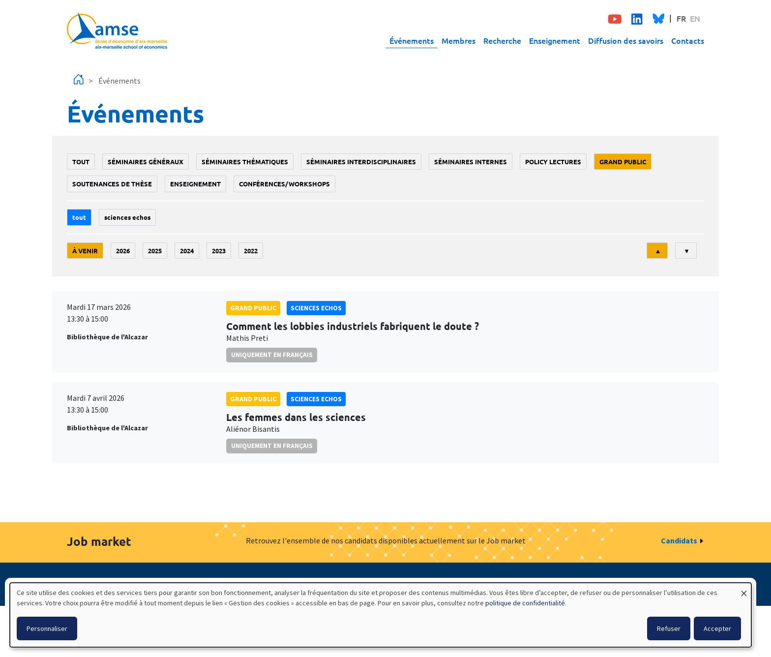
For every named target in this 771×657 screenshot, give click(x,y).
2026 (123, 250)
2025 (155, 250)
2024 (187, 250)
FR (681, 18)
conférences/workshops (284, 183)
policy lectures (553, 161)
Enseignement (554, 40)
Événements (411, 40)
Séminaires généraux (145, 161)
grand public (622, 161)
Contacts (687, 40)
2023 (219, 250)
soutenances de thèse (112, 183)
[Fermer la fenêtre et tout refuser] (744, 589)
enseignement (195, 183)
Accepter (717, 628)
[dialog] (380, 615)
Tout (80, 161)
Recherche (502, 40)
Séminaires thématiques (245, 161)
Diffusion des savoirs (625, 40)
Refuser (669, 628)
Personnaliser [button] (47, 628)
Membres (458, 40)
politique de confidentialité (525, 602)
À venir (85, 250)
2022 (251, 250)
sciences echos (127, 217)
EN (695, 18)
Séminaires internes (470, 161)
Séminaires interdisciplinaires (361, 161)
